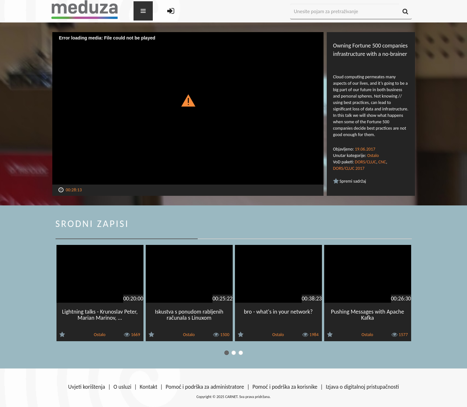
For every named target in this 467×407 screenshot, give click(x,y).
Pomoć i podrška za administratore (205, 386)
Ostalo (373, 155)
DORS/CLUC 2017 (349, 168)
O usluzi (123, 386)
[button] (188, 100)
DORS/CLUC (365, 162)
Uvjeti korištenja (86, 386)
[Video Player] (188, 108)
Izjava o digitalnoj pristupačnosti (362, 386)
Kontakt (148, 386)
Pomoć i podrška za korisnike (284, 386)
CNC (382, 162)
